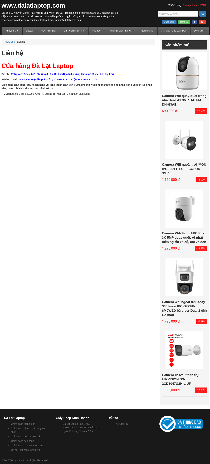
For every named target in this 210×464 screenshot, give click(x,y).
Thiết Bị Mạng (145, 30)
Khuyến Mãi (12, 30)
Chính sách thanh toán (23, 423)
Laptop (29, 30)
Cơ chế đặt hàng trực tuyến (26, 450)
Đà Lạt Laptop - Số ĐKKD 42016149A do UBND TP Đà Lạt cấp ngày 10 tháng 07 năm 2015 (82, 427)
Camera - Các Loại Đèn (173, 30)
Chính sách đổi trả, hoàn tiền (26, 436)
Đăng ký (184, 22)
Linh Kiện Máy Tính (74, 30)
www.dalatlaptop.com (33, 5)
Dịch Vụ (198, 30)
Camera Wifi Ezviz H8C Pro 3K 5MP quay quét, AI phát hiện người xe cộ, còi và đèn (184, 237)
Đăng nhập (169, 22)
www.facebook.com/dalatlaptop (30, 20)
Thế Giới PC (121, 423)
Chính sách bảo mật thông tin (27, 445)
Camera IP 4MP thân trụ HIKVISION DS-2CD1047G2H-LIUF (180, 379)
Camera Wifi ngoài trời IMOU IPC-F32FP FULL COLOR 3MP (184, 169)
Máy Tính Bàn (48, 30)
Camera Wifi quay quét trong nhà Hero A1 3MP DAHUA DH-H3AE (184, 100)
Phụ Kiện (97, 30)
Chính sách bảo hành (22, 441)
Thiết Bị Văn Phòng (120, 30)
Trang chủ (9, 41)
